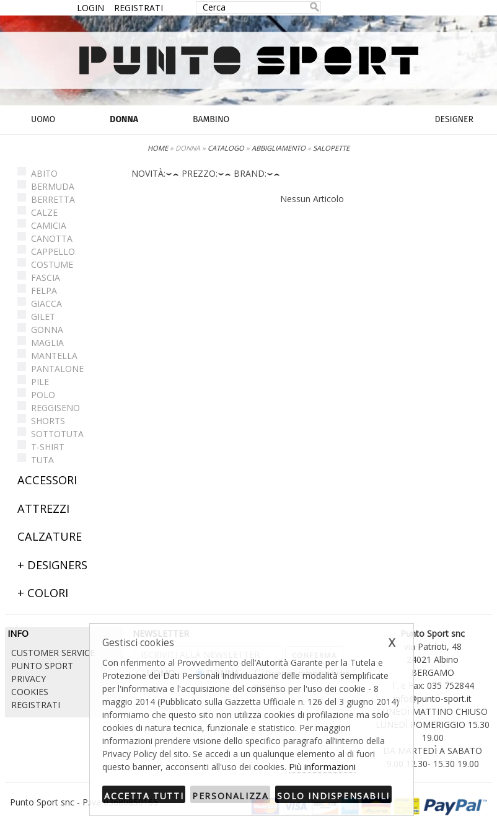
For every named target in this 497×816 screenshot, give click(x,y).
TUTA (42, 460)
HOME (157, 148)
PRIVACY (28, 679)
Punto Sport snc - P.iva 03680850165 (84, 802)
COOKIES (29, 692)
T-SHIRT (47, 447)
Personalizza (230, 796)
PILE (40, 382)
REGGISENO (55, 408)
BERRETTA (53, 199)
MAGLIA (47, 342)
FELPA (44, 290)
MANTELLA (54, 355)
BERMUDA (52, 186)
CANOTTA (52, 238)
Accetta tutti (143, 796)
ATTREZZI (43, 508)
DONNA (124, 119)
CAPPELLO (53, 251)
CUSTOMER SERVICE (53, 653)
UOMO (43, 119)
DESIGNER (454, 119)
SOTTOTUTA (57, 434)
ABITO (44, 173)
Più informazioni (322, 766)
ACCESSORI (47, 479)
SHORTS (48, 421)
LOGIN (90, 8)
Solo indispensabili (333, 796)
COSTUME (52, 264)
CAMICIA (48, 225)
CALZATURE (49, 536)
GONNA (47, 329)
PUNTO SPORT (42, 666)
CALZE (44, 212)
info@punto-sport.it (433, 698)
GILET (43, 316)
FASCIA (45, 277)
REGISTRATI (138, 8)
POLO (43, 395)
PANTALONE (57, 369)
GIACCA (46, 303)
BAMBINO (211, 119)
